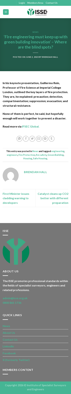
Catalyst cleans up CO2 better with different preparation (53, 198)
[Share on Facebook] (26, 139)
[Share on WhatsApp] (19, 139)
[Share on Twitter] (32, 139)
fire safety (41, 154)
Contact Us (52, 2)
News (35, 32)
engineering (57, 151)
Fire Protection (26, 154)
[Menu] (6, 12)
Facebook (9, 353)
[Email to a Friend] (39, 139)
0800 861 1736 (12, 302)
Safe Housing (40, 158)
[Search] (67, 12)
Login (22, 2)
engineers (12, 154)
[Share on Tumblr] (51, 139)
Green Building (56, 154)
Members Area (35, 2)
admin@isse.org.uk (15, 298)
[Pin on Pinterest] (45, 139)
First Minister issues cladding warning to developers (16, 198)
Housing (27, 158)
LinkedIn (8, 346)
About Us (9, 332)
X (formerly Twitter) (16, 360)
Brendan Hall (50, 57)
